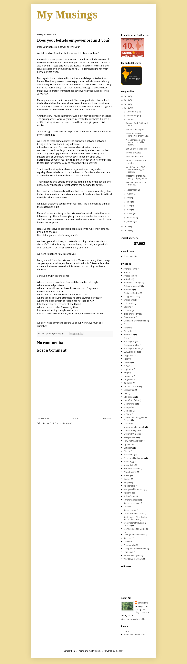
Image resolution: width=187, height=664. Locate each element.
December (132, 111)
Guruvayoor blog (131, 345)
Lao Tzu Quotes (131, 386)
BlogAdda (128, 289)
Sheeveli (127, 506)
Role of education (134, 156)
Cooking (127, 306)
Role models (129, 492)
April (129, 209)
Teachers (128, 541)
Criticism (128, 310)
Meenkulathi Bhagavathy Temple (135, 418)
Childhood (128, 303)
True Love (128, 552)
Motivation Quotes (132, 430)
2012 (126, 230)
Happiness (128, 355)
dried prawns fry (131, 313)
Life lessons (129, 396)
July (128, 197)
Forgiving (128, 327)
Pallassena (129, 454)
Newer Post (43, 418)
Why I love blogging (133, 559)
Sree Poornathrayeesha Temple (135, 524)
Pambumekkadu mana (134, 458)
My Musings (67, 15)
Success (127, 538)
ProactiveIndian (131, 256)
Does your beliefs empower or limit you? (137, 134)
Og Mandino (129, 444)
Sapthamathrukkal (132, 503)
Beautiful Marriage (132, 282)
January (130, 221)
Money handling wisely (134, 427)
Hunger (127, 365)
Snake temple (130, 510)
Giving (126, 338)
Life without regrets (135, 129)
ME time (127, 414)
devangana (143, 602)
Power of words (133, 152)
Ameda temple (130, 275)
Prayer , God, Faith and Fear (137, 124)
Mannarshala (130, 403)
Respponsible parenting (134, 489)
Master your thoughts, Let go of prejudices (136, 177)
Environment (129, 317)
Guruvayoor (129, 341)
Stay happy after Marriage (136, 528)
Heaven (127, 362)
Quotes (127, 479)
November (132, 115)
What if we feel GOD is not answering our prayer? (136, 169)
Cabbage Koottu (131, 293)
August (130, 193)
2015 (126, 104)
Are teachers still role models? (136, 183)
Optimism (128, 447)
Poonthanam (130, 472)
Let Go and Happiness (136, 148)
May (129, 205)
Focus (126, 324)
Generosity (129, 334)
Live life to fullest (131, 400)
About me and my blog (134, 634)
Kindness (128, 383)
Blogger (119, 650)
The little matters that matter (136, 161)
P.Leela (127, 451)
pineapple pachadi (132, 468)
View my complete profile (133, 619)
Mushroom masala (132, 433)
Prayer (127, 475)
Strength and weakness (134, 534)
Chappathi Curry (131, 296)
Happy (126, 358)
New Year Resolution (133, 440)
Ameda (127, 272)
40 (127, 45)
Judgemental (129, 379)
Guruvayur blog (131, 351)
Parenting (128, 461)
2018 (126, 96)
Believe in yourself (132, 286)
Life (125, 393)
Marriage (128, 410)
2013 (126, 226)
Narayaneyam (130, 437)
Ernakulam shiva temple (135, 320)
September (132, 189)
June (129, 201)
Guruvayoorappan (132, 348)
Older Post (107, 418)
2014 (126, 108)
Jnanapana (128, 376)
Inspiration (128, 369)
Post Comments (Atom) (61, 423)
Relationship (129, 485)
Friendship (128, 331)
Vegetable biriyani (132, 555)
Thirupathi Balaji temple (135, 548)
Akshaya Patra (130, 268)
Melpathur (128, 423)
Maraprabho (129, 407)
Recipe (127, 482)
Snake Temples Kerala (134, 513)
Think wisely (129, 545)
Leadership (129, 390)
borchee (99, 650)
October (131, 119)
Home (75, 418)
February (131, 217)
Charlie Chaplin (130, 299)
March (130, 213)
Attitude (127, 279)
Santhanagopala (131, 499)
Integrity (127, 372)
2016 (126, 100)
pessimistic (129, 465)
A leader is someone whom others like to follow (136, 142)
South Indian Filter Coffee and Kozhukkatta (135, 518)
